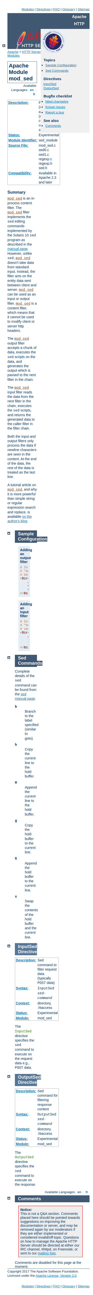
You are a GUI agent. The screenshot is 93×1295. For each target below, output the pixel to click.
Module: (22, 1018)
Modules (28, 9)
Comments (53, 126)
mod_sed (14, 199)
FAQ (56, 9)
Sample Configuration (60, 65)
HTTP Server (31, 52)
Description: (18, 103)
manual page (17, 249)
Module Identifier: (22, 140)
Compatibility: (19, 173)
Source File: (18, 145)
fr (34, 94)
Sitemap (84, 9)
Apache (12, 52)
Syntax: (22, 988)
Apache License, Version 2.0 (55, 1275)
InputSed (49, 84)
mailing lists (47, 1253)
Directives (43, 9)
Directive (27, 951)
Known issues (55, 107)
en (31, 90)
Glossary (68, 9)
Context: (23, 1003)
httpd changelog (56, 101)
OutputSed (51, 88)
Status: (14, 135)
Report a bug (54, 112)
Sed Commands (56, 70)
